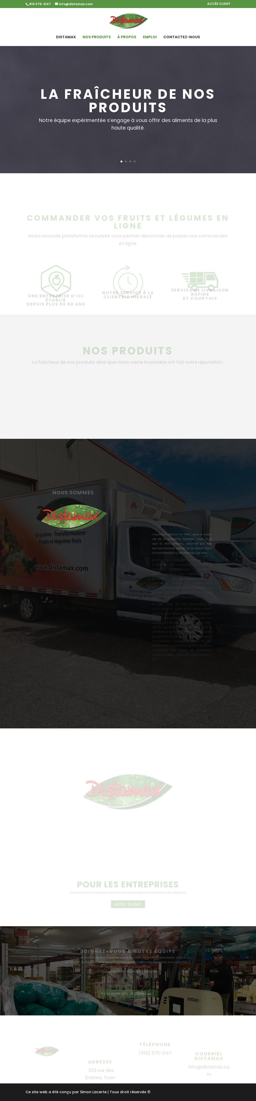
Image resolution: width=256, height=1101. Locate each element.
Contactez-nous (181, 37)
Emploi (150, 37)
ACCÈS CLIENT (218, 4)
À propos (126, 37)
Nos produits (97, 37)
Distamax (66, 37)
